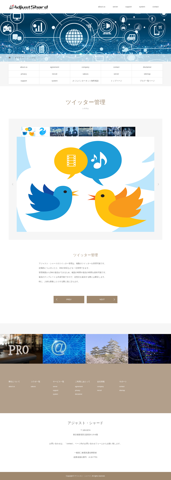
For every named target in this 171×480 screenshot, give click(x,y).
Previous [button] (12, 184)
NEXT (102, 299)
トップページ (116, 81)
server (115, 7)
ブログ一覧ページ (147, 81)
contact (156, 7)
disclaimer (147, 67)
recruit (54, 74)
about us (101, 7)
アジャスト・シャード (85, 423)
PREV (68, 299)
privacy (24, 74)
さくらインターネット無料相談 (85, 81)
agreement (54, 67)
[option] (28, 131)
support (128, 7)
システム (85, 108)
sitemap (147, 74)
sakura (85, 74)
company (85, 67)
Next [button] (158, 184)
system (142, 7)
